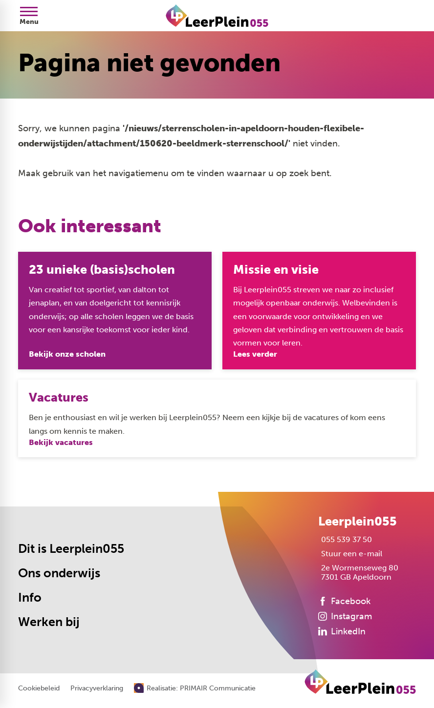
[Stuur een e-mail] (350, 553)
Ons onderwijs (59, 573)
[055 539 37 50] (345, 539)
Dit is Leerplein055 (71, 549)
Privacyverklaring (96, 688)
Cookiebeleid (39, 688)
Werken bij (49, 622)
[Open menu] (29, 15)
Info (30, 597)
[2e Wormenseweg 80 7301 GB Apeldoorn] (358, 572)
